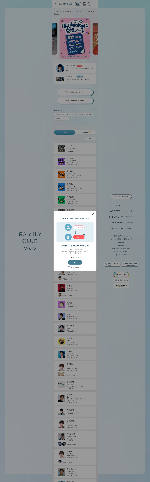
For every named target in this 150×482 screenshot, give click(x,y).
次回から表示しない (76, 267)
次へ (75, 262)
